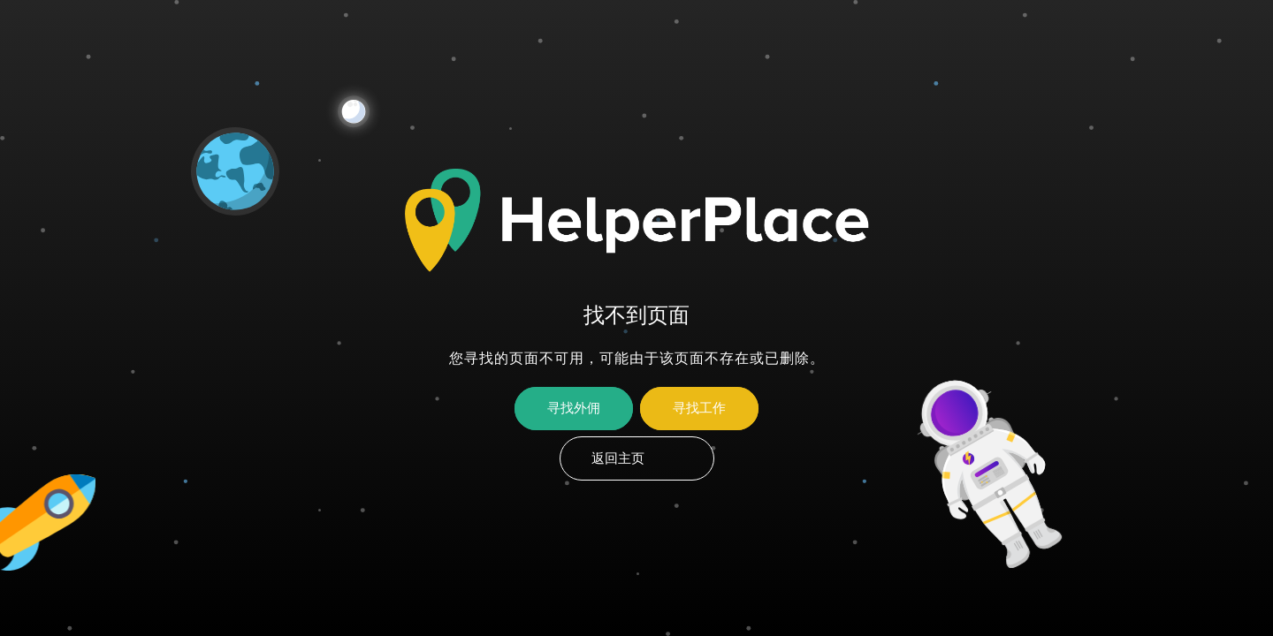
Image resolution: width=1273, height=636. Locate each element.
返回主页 (617, 458)
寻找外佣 (573, 408)
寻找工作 (699, 408)
